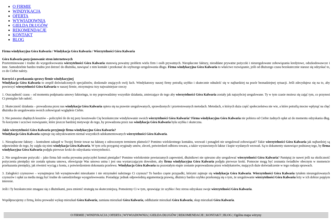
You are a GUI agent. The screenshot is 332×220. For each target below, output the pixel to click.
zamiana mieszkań (237, 8)
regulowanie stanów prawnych (227, 16)
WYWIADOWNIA (135, 215)
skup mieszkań (239, 12)
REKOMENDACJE (191, 215)
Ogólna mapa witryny (248, 215)
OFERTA (115, 215)
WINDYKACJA (96, 215)
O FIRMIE (77, 215)
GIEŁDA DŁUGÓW (163, 215)
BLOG (227, 215)
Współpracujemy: (202, 3)
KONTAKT (213, 215)
